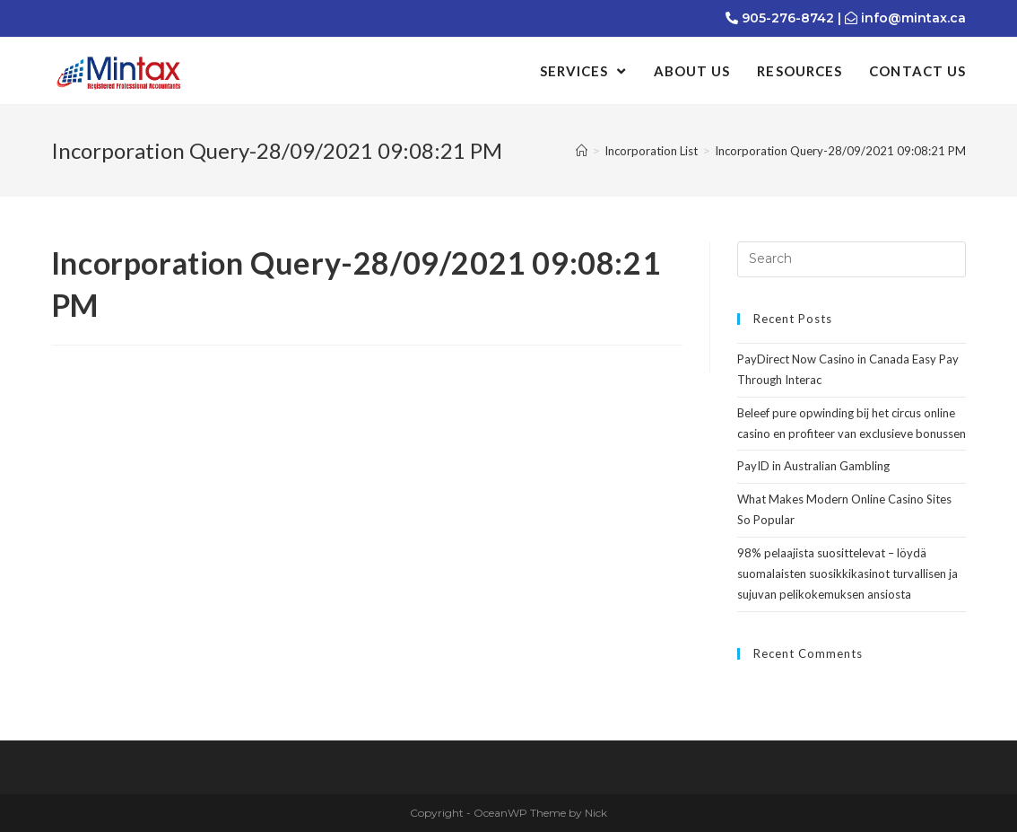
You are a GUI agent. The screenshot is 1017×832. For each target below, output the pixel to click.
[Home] (581, 151)
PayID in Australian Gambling (813, 466)
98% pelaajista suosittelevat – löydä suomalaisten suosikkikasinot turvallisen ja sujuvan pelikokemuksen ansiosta (847, 574)
